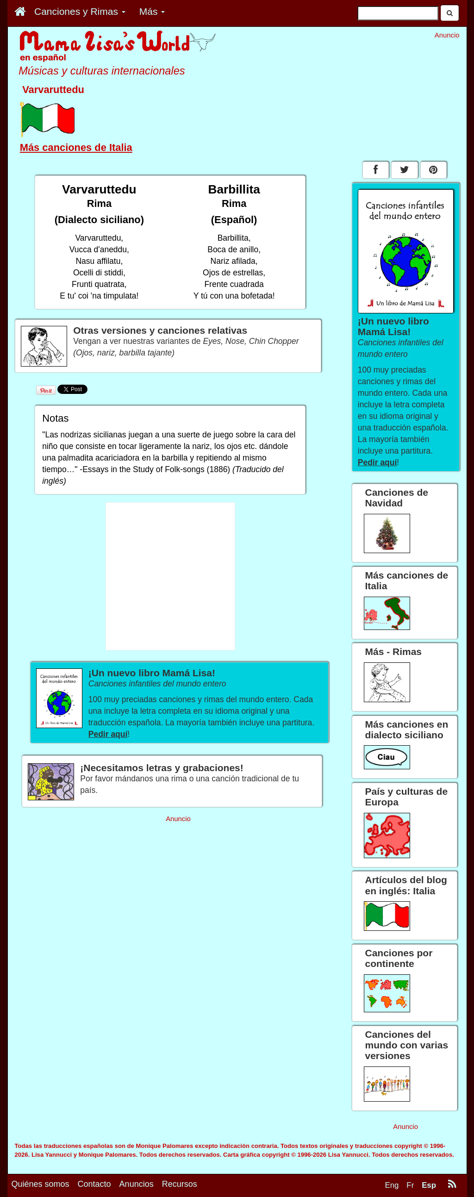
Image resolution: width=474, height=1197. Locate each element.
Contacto (94, 1184)
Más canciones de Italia (76, 147)
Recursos (179, 1184)
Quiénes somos (40, 1184)
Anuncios (136, 1184)
